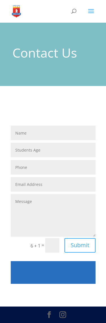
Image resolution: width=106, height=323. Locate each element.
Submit (80, 245)
